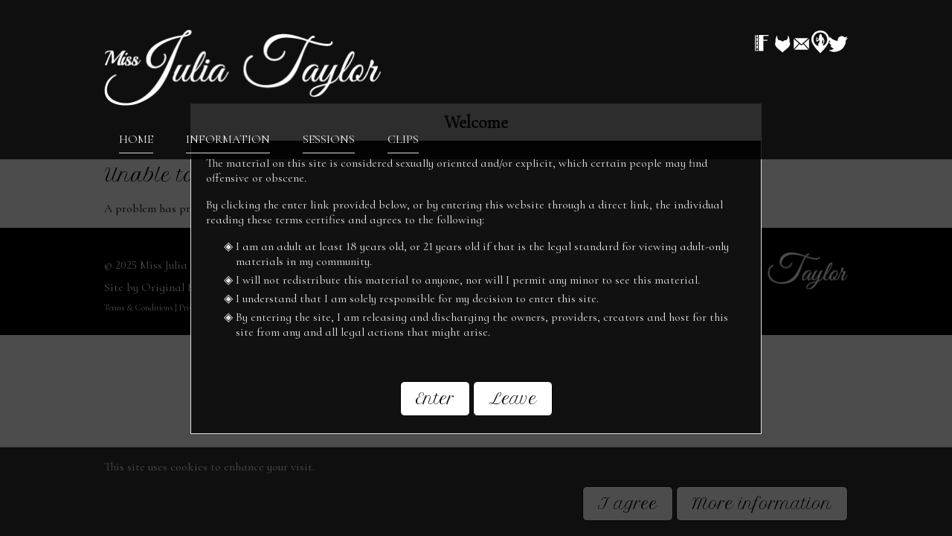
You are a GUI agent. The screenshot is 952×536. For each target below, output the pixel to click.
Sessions (329, 138)
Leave (513, 405)
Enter (435, 405)
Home (136, 138)
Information (228, 138)
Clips (403, 138)
